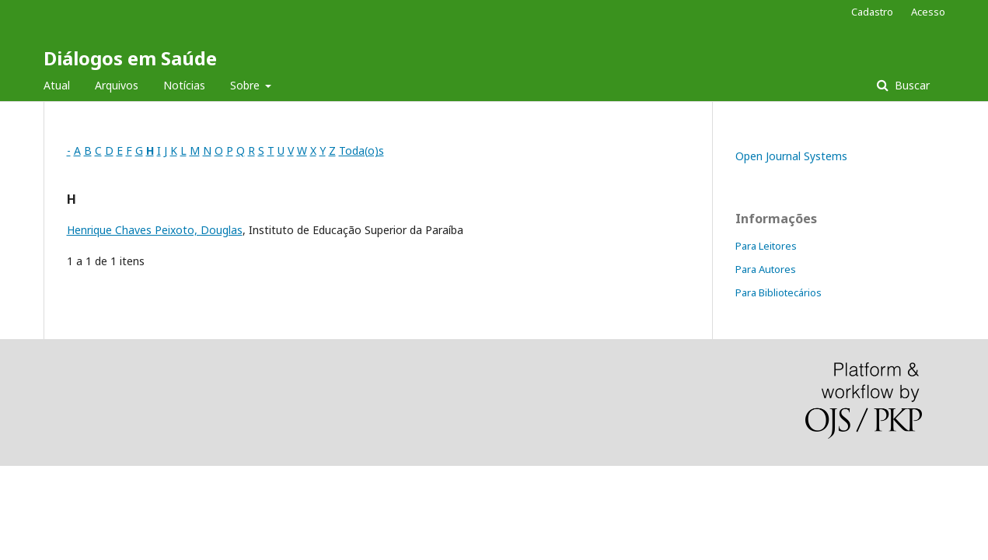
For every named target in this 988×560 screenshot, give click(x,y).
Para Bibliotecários (778, 292)
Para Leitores (766, 246)
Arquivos (116, 85)
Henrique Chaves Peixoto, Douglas (155, 229)
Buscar (911, 85)
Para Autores (765, 269)
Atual (57, 85)
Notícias (184, 85)
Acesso (928, 12)
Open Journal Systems (791, 156)
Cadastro (872, 12)
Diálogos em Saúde (130, 58)
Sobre (246, 85)
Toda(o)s (361, 150)
